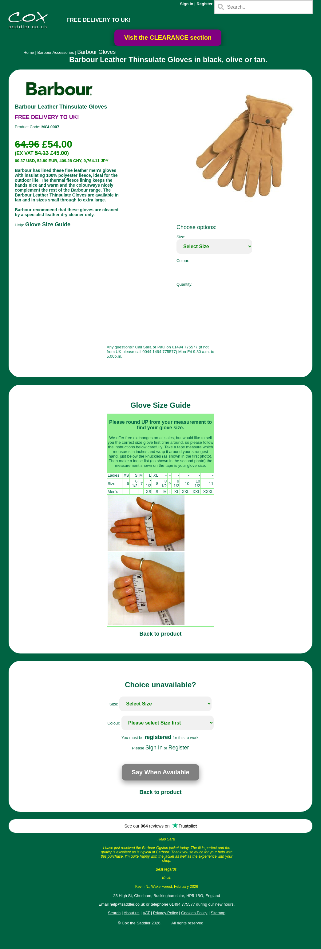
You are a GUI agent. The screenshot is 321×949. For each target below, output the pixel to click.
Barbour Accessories (55, 52)
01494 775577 (182, 904)
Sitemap (218, 913)
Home (28, 52)
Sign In (186, 4)
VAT (146, 913)
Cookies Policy (194, 913)
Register (204, 4)
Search (114, 913)
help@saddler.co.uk (127, 904)
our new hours (220, 904)
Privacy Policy (165, 913)
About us (131, 913)
